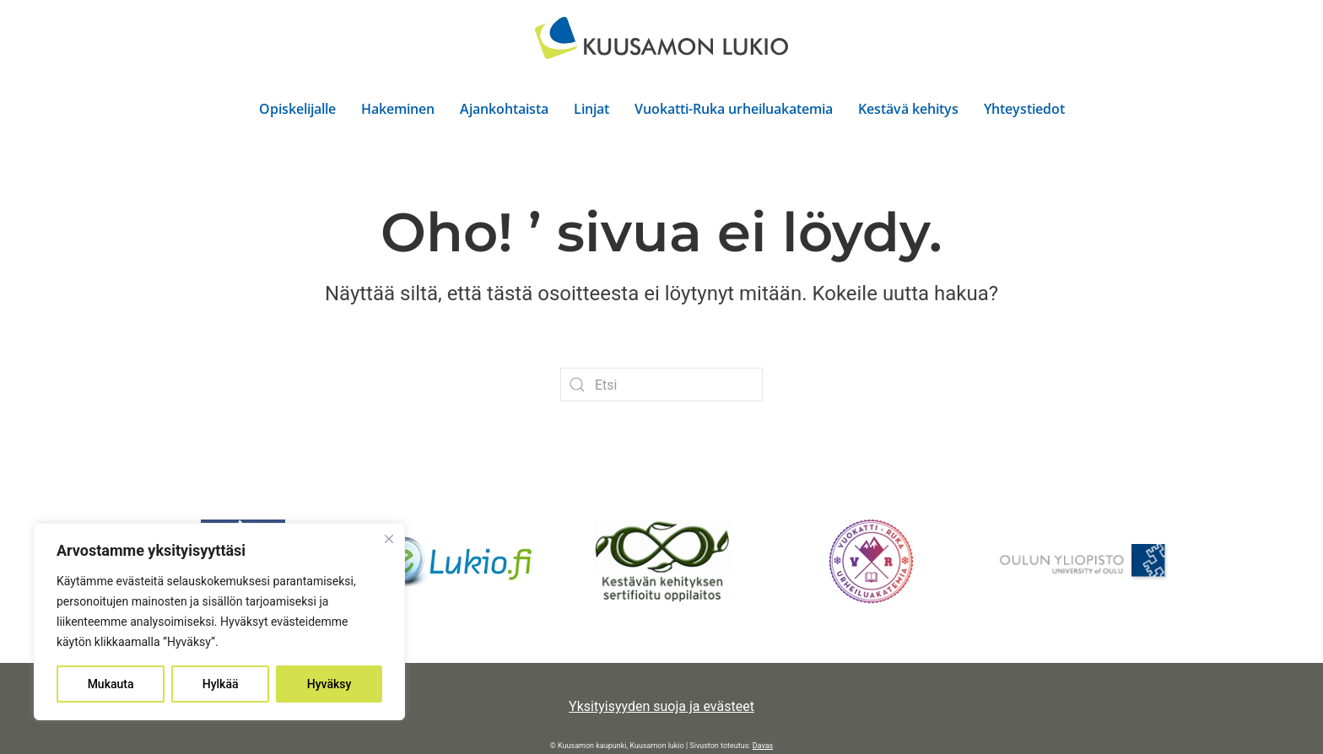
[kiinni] (389, 539)
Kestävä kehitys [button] (908, 109)
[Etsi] (661, 384)
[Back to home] (661, 38)
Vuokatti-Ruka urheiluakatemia (733, 109)
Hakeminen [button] (398, 109)
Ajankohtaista (504, 109)
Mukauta (111, 684)
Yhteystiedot (1024, 109)
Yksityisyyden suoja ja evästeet (661, 706)
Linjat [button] (591, 109)
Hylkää (220, 684)
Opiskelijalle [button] (297, 109)
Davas (763, 745)
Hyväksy (329, 684)
